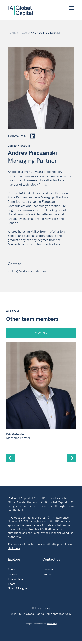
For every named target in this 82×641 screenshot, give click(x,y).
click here (14, 548)
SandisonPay (52, 623)
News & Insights (18, 588)
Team (11, 583)
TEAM (23, 32)
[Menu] (71, 8)
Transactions (16, 579)
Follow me (21, 136)
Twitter (46, 574)
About (11, 569)
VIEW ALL (41, 332)
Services (13, 574)
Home (12, 32)
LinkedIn (47, 569)
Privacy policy (41, 608)
